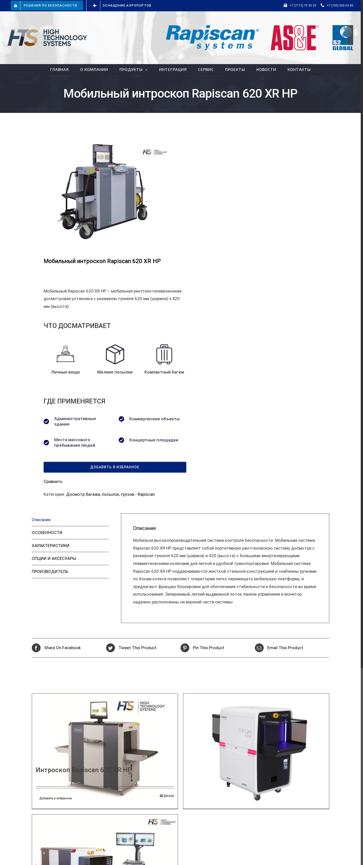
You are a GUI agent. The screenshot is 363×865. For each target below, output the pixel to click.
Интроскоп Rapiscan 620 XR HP (84, 770)
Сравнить (53, 481)
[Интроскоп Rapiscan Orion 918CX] (256, 748)
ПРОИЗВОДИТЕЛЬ (50, 571)
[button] (115, 467)
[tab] (70, 519)
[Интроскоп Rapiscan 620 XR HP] (105, 750)
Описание (41, 519)
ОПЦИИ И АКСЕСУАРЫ (54, 558)
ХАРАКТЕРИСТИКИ (51, 545)
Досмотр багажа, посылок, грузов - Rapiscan (110, 494)
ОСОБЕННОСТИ (47, 532)
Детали (168, 796)
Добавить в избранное (55, 798)
